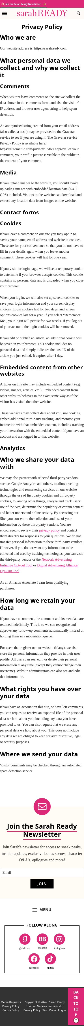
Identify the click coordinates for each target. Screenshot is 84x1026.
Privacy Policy (10, 1006)
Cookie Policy (10, 1010)
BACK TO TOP (76, 1006)
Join (42, 883)
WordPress (49, 1010)
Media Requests (11, 1002)
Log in (62, 1010)
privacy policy (49, 530)
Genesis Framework (49, 1006)
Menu (45, 910)
